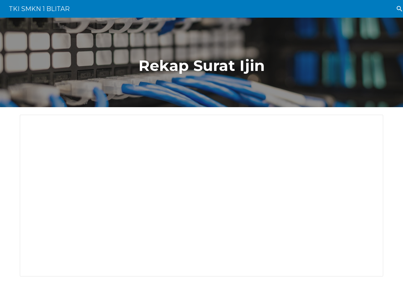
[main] (201, 62)
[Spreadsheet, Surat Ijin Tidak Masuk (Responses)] (201, 195)
